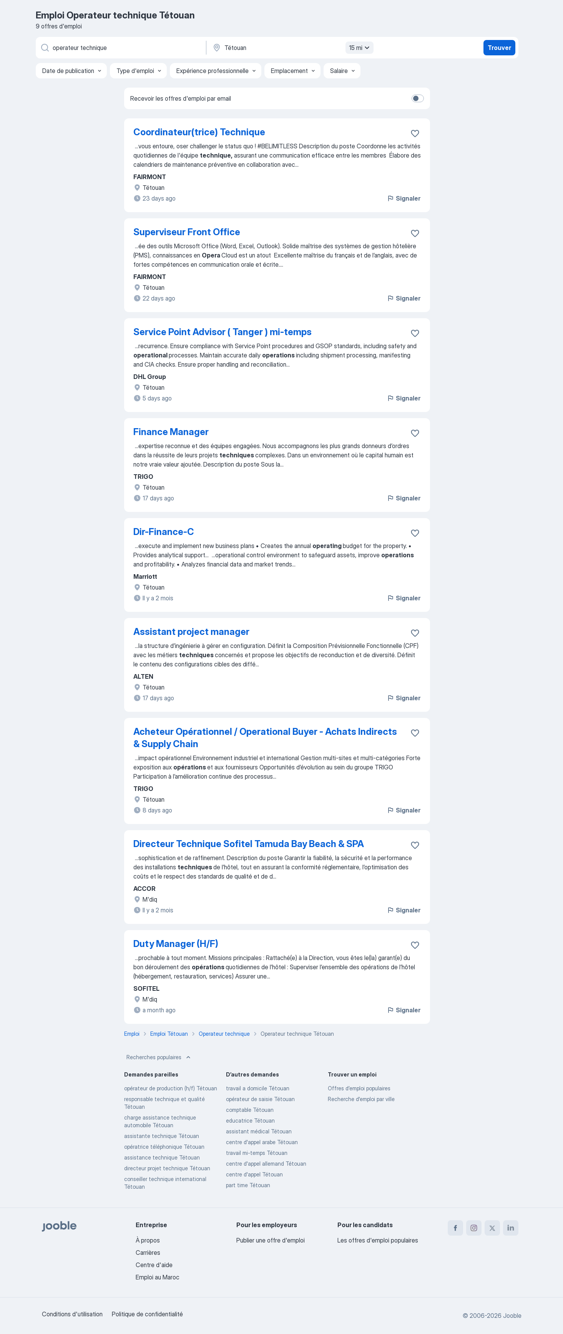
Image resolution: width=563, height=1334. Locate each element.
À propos (148, 1240)
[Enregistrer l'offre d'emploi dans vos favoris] (415, 133)
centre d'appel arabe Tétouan (262, 1142)
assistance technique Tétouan (162, 1157)
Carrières (148, 1252)
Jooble (512, 1315)
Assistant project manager (191, 631)
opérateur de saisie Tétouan (260, 1099)
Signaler (403, 198)
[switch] (418, 98)
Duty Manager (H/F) (175, 943)
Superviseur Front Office (186, 232)
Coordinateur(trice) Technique (199, 132)
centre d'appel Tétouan (254, 1174)
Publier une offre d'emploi (270, 1240)
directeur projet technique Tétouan (167, 1168)
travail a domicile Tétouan (257, 1088)
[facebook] (455, 1228)
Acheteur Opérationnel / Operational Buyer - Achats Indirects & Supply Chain (265, 737)
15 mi (360, 47)
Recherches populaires (159, 1057)
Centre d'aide (154, 1265)
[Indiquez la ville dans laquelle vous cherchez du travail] (292, 47)
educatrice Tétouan (250, 1120)
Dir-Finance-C (163, 531)
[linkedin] (510, 1228)
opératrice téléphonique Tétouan (164, 1146)
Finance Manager (171, 431)
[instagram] (474, 1228)
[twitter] (492, 1228)
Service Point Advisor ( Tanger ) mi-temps (222, 331)
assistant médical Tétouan (259, 1131)
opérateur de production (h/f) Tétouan (170, 1088)
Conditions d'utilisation (72, 1314)
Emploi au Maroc (157, 1277)
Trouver (499, 47)
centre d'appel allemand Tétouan (266, 1163)
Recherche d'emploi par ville (361, 1099)
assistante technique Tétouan (161, 1136)
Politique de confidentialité (147, 1314)
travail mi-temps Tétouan (256, 1153)
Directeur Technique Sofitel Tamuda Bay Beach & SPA (248, 843)
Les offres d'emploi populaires (377, 1240)
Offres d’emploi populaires (359, 1088)
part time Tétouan (248, 1185)
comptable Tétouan (250, 1109)
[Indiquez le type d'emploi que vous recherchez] (120, 47)
